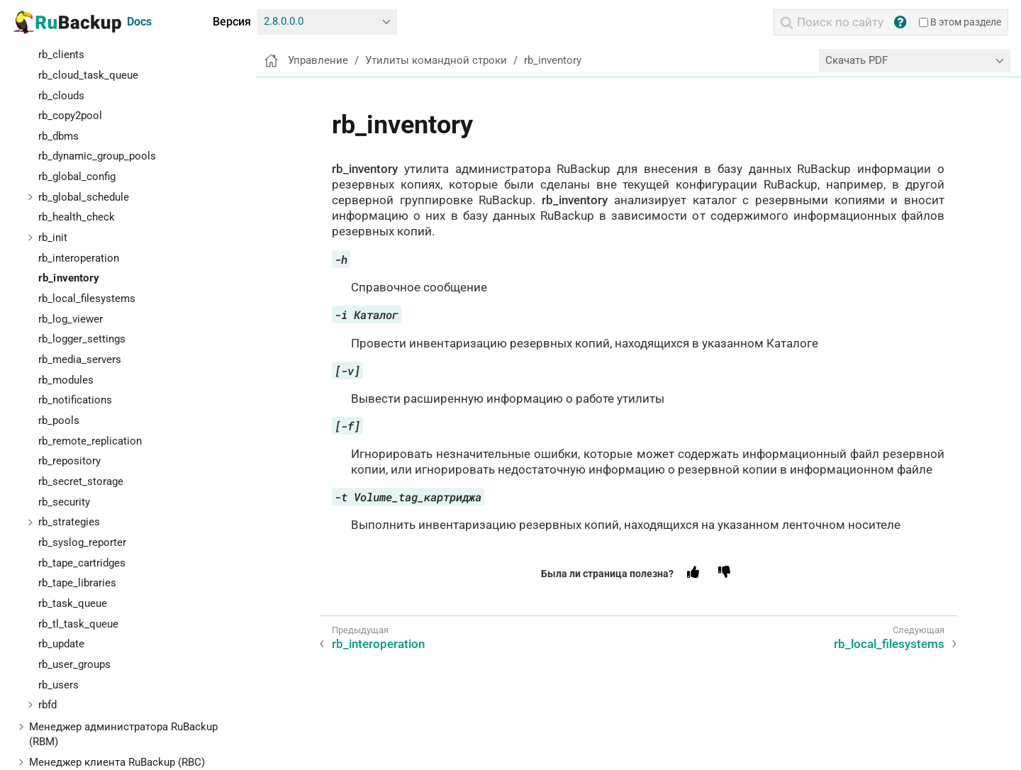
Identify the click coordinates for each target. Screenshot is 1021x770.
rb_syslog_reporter (82, 542)
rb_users (58, 685)
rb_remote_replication (90, 441)
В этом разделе (960, 22)
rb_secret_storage (80, 481)
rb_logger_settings (81, 339)
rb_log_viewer (70, 319)
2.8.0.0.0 (283, 21)
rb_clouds (61, 95)
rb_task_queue (72, 603)
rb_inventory (68, 278)
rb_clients (61, 54)
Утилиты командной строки (436, 60)
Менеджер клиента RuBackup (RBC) (117, 762)
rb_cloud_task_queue (88, 75)
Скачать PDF (856, 60)
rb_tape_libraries (77, 582)
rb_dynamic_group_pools (97, 156)
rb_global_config (77, 176)
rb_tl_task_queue (78, 624)
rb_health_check (76, 217)
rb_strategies (69, 521)
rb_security (64, 502)
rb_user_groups (74, 664)
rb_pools (58, 420)
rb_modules (66, 380)
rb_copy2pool (70, 115)
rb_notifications (75, 400)
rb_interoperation (78, 258)
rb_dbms (58, 136)
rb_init (52, 237)
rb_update (61, 643)
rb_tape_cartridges (81, 563)
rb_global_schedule (83, 197)
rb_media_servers (79, 359)
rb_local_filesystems (86, 298)
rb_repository (69, 460)
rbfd (47, 704)
